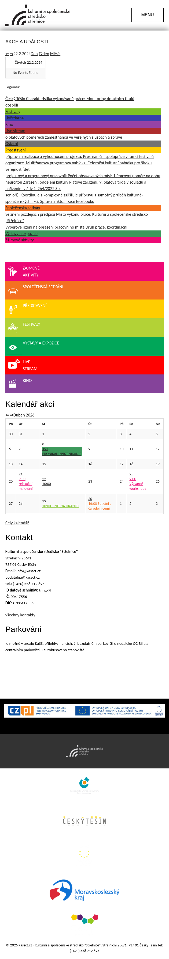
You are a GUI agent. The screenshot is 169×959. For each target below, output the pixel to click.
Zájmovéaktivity (23, 272)
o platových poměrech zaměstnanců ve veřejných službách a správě (63, 137)
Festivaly (12, 111)
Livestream (22, 365)
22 (44, 479)
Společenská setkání (22, 207)
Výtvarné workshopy (138, 484)
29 (44, 501)
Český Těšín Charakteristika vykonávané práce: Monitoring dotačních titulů (69, 98)
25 (131, 474)
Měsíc (55, 53)
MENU (147, 15)
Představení (15, 150)
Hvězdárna (14, 117)
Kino (9, 124)
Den (34, 53)
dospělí (11, 105)
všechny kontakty (20, 614)
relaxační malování (26, 484)
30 (90, 498)
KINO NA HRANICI (60, 506)
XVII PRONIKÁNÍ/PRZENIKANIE (61, 451)
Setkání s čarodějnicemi (99, 506)
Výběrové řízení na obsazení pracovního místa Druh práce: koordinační (66, 227)
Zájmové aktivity (19, 239)
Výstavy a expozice (21, 233)
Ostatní (11, 143)
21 (21, 474)
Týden (44, 53)
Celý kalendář (17, 522)
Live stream (15, 130)
